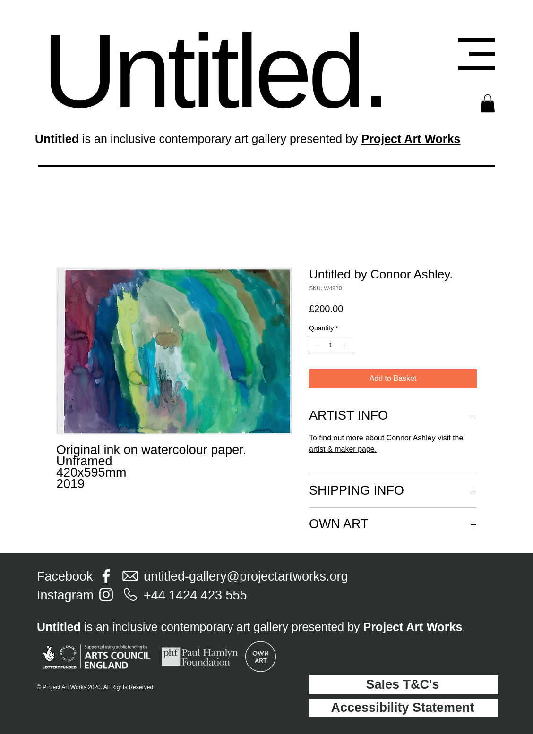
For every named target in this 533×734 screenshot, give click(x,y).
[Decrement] (316, 345)
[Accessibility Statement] (403, 708)
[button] (476, 54)
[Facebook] (106, 576)
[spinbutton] (330, 345)
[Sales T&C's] (403, 684)
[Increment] (345, 345)
